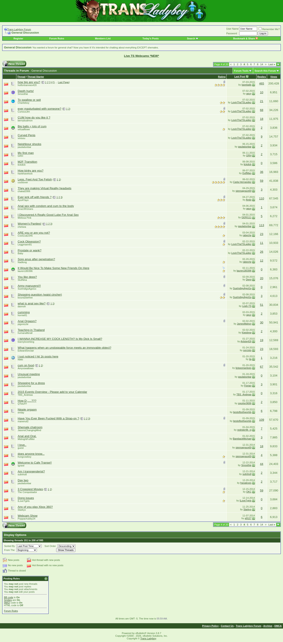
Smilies (8, 600)
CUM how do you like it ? (34, 117)
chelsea (22, 226)
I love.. (22, 445)
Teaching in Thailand (31, 330)
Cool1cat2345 (25, 235)
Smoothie (23, 94)
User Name (232, 28)
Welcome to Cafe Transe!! (35, 462)
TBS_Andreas (25, 395)
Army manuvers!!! (29, 285)
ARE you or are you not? (34, 232)
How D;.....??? (27, 400)
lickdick (21, 164)
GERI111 (246, 217)
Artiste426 (246, 341)
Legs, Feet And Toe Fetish (35, 179)
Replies (261, 76)
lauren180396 (25, 271)
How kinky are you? (30, 170)
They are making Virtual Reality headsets (44, 188)
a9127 (248, 518)
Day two (23, 480)
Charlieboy (23, 102)
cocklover (23, 182)
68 (261, 110)
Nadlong (22, 262)
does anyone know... (31, 453)
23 (261, 234)
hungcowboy (24, 456)
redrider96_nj (244, 429)
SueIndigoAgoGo (27, 288)
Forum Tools (241, 70)
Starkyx (22, 509)
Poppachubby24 (26, 518)
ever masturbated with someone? (39, 108)
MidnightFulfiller (26, 439)
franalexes (246, 483)
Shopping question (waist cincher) (40, 294)
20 (261, 278)
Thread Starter (35, 76)
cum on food (26, 365)
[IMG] (7, 602)
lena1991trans (25, 209)
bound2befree (25, 297)
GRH (20, 156)
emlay (21, 412)
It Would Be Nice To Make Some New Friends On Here (53, 268)
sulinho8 (22, 474)
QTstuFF (22, 403)
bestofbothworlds (242, 412)
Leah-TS (246, 306)
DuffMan (246, 173)
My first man (26, 153)
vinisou (21, 138)
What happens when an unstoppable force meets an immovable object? (64, 347)
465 (261, 83)
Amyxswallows (26, 368)
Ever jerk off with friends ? (35, 197)
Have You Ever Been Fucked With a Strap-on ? (48, 418)
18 (261, 118)
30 (261, 322)
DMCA (278, 626)
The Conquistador (27, 492)
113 (261, 225)
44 (261, 464)
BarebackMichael (242, 438)
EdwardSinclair (26, 350)
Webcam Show (27, 515)
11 (261, 243)
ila (250, 359)
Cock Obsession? (29, 241)
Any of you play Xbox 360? (35, 506)
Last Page (63, 82)
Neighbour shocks (29, 144)
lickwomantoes (243, 368)
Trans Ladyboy (148, 638)
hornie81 (22, 315)
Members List (103, 38)
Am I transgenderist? (31, 471)
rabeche (247, 235)
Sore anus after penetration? (36, 259)
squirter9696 (244, 403)
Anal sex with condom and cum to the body (46, 206)
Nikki (20, 359)
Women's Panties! (29, 223)
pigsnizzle (23, 324)
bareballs (247, 84)
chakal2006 (24, 191)
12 (261, 260)
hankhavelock (25, 173)
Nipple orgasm (27, 409)
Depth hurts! (26, 91)
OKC (249, 491)
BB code (8, 597)
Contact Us (227, 626)
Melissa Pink (24, 217)
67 (261, 366)
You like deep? (27, 277)
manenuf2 (23, 421)
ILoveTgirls (24, 501)
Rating (222, 76)
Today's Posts (150, 38)
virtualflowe (24, 129)
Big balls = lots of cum (32, 126)
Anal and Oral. (27, 436)
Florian (248, 385)
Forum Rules (56, 38)
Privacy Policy (210, 626)
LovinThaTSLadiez (241, 102)
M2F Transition (27, 161)
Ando (249, 199)
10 (261, 92)
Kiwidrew (247, 332)
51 (261, 304)
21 (261, 101)
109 (261, 419)
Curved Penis (26, 135)
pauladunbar (24, 147)
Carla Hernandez (242, 182)
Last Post (239, 76)
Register (18, 38)
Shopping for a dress (31, 383)
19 (261, 340)
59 (261, 180)
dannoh (22, 306)
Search (191, 38)
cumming (24, 312)
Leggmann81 (25, 244)
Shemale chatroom (30, 427)
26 (261, 251)
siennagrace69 (243, 190)
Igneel (21, 465)
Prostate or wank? (29, 250)
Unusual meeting (29, 374)
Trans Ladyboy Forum (19, 29)
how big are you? (29, 82)
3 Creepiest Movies (30, 489)
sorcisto (247, 350)
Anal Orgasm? (27, 321)
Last (271, 64)
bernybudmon (25, 120)
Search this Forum (265, 70)
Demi (249, 279)
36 (261, 172)
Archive (267, 626)
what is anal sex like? (32, 303)
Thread (21, 76)
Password (231, 33)
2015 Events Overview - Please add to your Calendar (52, 392)
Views (273, 76)
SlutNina (22, 280)
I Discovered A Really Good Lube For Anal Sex (48, 214)
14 (261, 64)
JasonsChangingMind (29, 430)
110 (261, 198)
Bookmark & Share (245, 38)
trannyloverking (26, 341)
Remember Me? (269, 29)
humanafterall (25, 333)
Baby (20, 253)
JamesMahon (244, 323)
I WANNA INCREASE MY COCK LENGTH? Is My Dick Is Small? (60, 338)
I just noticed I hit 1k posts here (38, 356)
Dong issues (26, 498)
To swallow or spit (29, 99)
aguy (249, 93)
